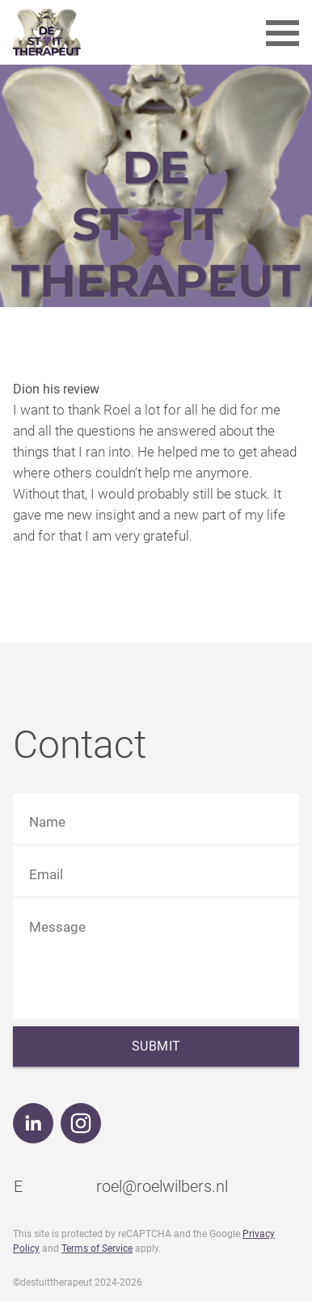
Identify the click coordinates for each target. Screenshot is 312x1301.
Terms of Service (97, 1248)
